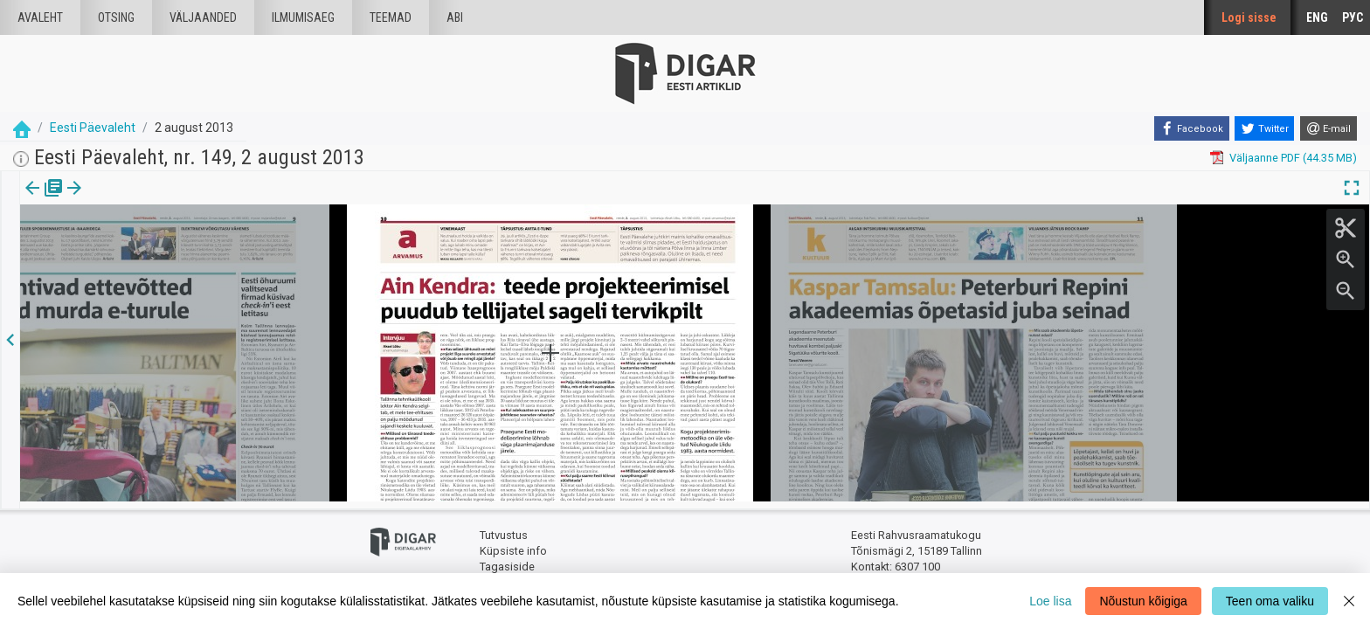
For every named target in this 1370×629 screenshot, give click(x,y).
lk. (107, 200)
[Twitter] (1264, 128)
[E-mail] (1328, 128)
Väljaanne (44, 200)
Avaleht (40, 17)
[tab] (44, 200)
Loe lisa (1050, 601)
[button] (119, 200)
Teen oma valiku (1270, 601)
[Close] (1349, 601)
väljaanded (203, 17)
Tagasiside (507, 559)
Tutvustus (504, 529)
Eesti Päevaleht (92, 128)
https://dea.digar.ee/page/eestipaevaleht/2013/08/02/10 (164, 248)
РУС (1352, 17)
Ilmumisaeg (303, 17)
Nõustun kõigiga (1143, 601)
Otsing (116, 17)
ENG (1317, 17)
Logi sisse (1249, 17)
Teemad (391, 17)
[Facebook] (1191, 128)
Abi (454, 17)
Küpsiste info (513, 543)
